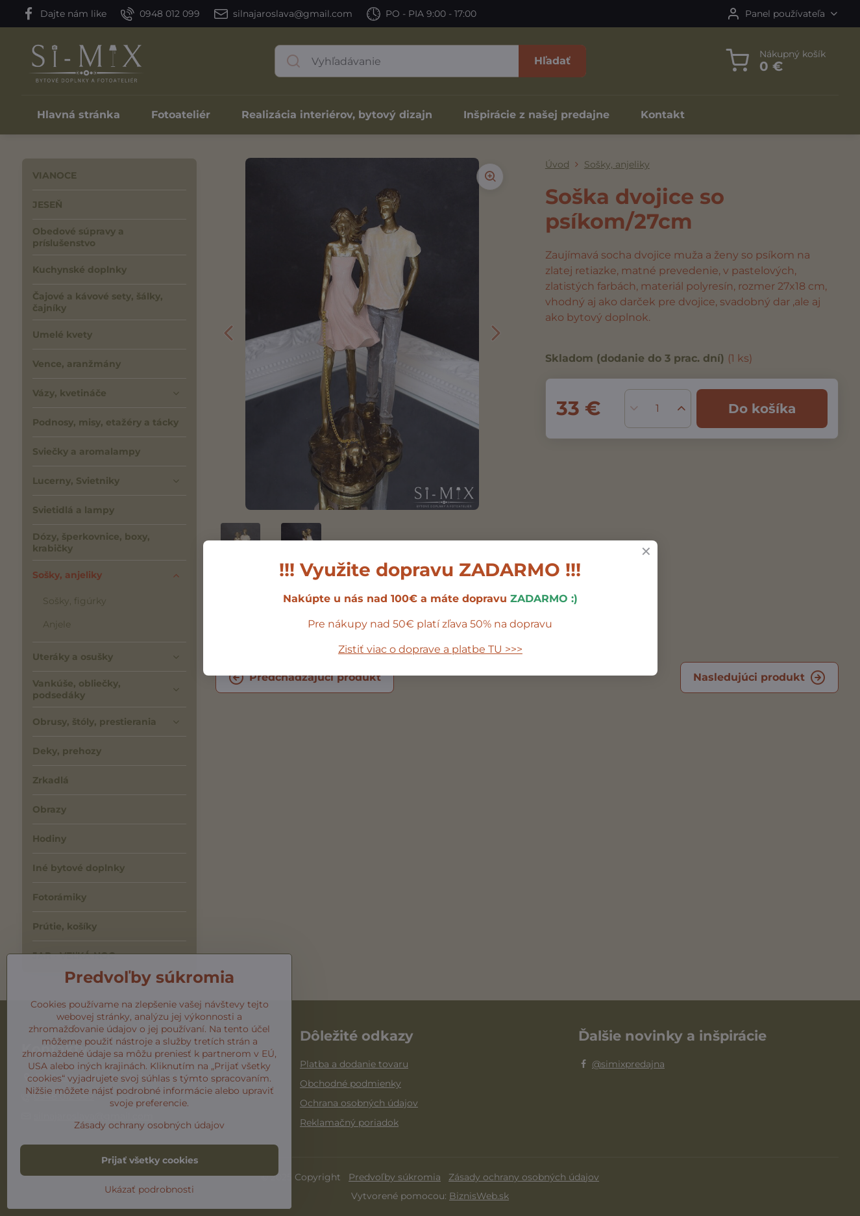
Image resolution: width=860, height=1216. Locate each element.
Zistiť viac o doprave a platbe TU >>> (430, 649)
